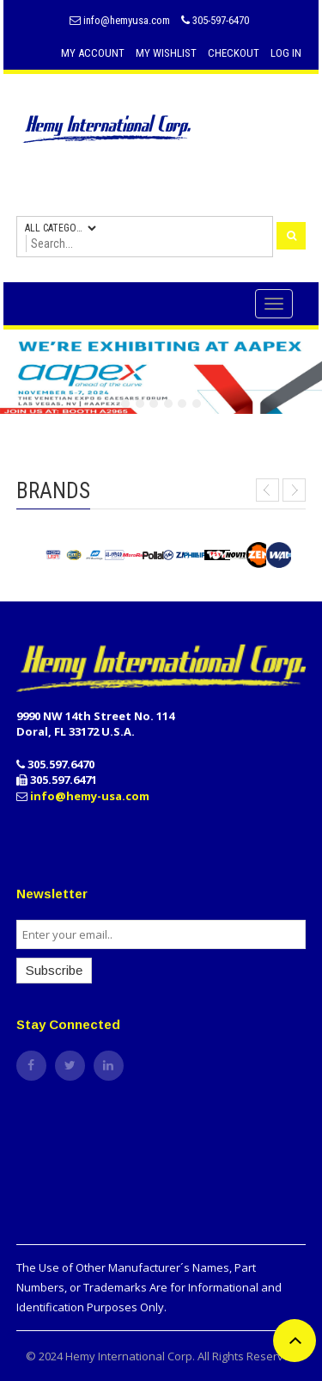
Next (294, 490)
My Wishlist (166, 52)
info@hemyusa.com (120, 20)
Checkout (233, 52)
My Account (93, 52)
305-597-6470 (215, 20)
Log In (285, 52)
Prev (267, 490)
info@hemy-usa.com (89, 796)
